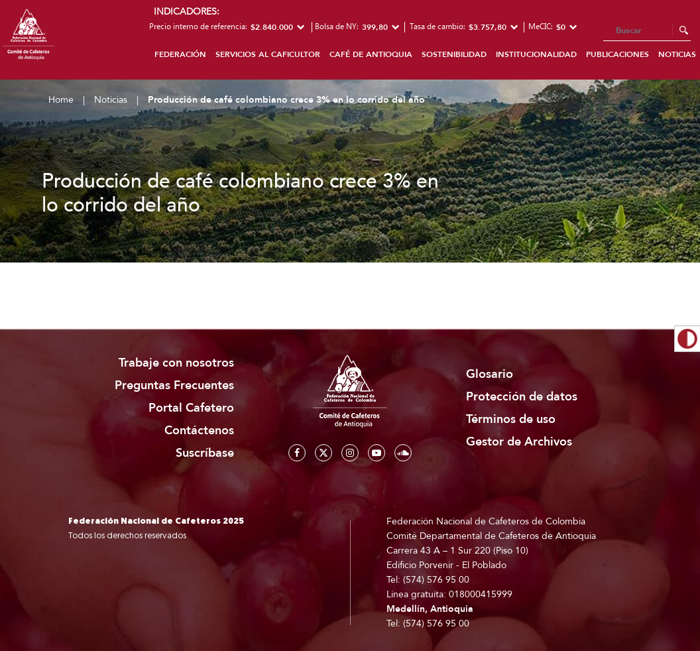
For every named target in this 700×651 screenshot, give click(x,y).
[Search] (647, 31)
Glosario (489, 374)
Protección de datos (521, 396)
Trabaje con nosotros (176, 363)
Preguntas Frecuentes (174, 385)
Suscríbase (205, 453)
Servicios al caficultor (267, 54)
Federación (180, 54)
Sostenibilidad (454, 54)
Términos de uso (510, 419)
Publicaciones (617, 54)
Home (61, 99)
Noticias (110, 99)
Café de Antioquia (370, 54)
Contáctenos (199, 430)
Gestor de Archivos (519, 442)
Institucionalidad (536, 54)
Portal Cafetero (191, 408)
